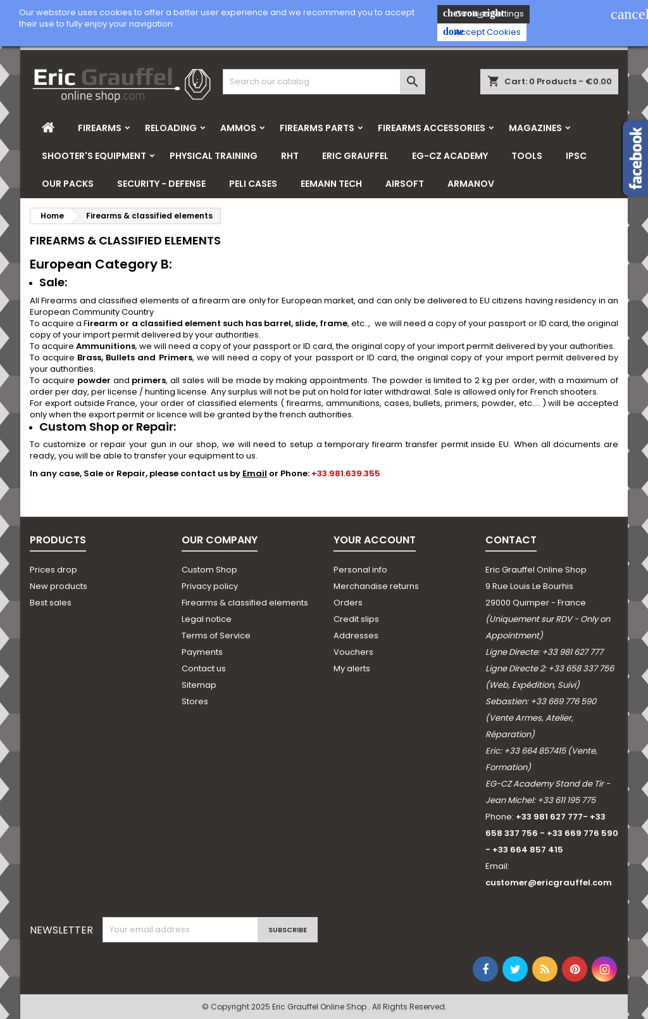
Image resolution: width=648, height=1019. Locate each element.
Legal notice (207, 619)
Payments (202, 652)
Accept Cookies (482, 32)
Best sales (51, 603)
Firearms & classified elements (245, 603)
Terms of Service (216, 636)
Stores (195, 701)
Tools (526, 155)
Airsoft (404, 183)
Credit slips (356, 619)
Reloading (171, 128)
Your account (374, 540)
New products (58, 586)
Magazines (535, 128)
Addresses (355, 636)
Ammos (238, 128)
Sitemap (199, 685)
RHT (290, 155)
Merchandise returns (376, 586)
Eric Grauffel (355, 155)
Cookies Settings (483, 14)
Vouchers (353, 652)
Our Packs (68, 183)
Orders (348, 603)
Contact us (204, 668)
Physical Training (214, 155)
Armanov (470, 183)
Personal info (360, 570)
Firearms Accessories (431, 128)
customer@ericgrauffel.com (548, 883)
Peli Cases (253, 183)
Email (254, 473)
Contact (511, 540)
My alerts (351, 668)
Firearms (100, 128)
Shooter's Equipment (94, 155)
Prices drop (53, 570)
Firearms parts (317, 128)
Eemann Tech (331, 183)
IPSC (576, 155)
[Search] (324, 81)
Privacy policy (210, 586)
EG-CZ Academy (450, 155)
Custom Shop (209, 570)
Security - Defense (161, 183)
